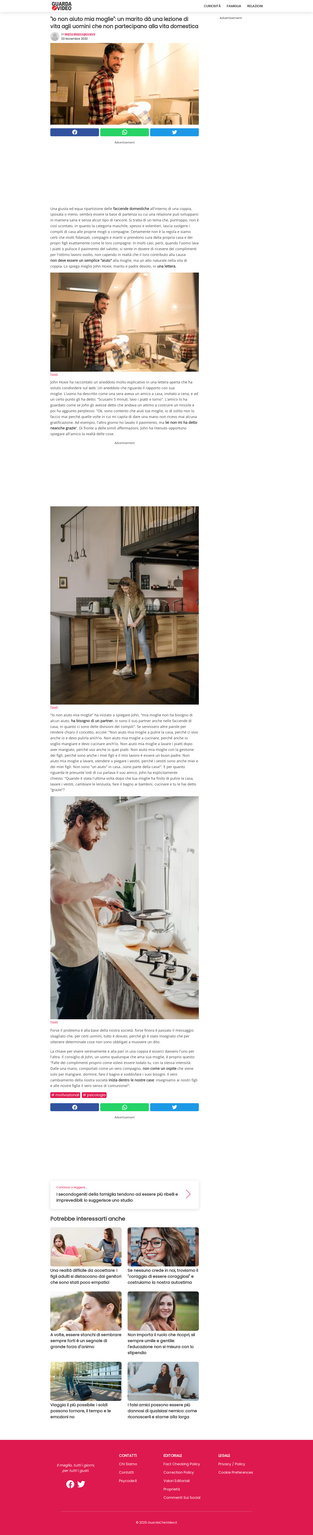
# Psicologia (94, 1094)
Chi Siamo (128, 1463)
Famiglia (234, 6)
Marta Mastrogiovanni (80, 34)
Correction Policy (178, 1472)
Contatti (126, 1472)
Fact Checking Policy (181, 1463)
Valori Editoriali (176, 1480)
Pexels (54, 374)
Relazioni (255, 6)
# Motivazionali (65, 1094)
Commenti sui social (181, 1497)
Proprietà (171, 1489)
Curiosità (212, 6)
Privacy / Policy (231, 1463)
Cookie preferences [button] (235, 1472)
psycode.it (128, 1480)
